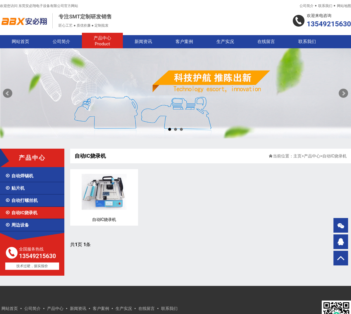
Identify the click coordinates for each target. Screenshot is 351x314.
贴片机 (15, 188)
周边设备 (17, 225)
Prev (7, 93)
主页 (297, 156)
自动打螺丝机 (21, 200)
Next (343, 93)
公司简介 (307, 6)
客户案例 (184, 41)
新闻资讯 (143, 41)
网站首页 (20, 41)
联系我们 (325, 6)
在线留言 (266, 41)
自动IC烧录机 (21, 213)
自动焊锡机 (19, 176)
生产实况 (225, 41)
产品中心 (102, 41)
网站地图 (344, 6)
